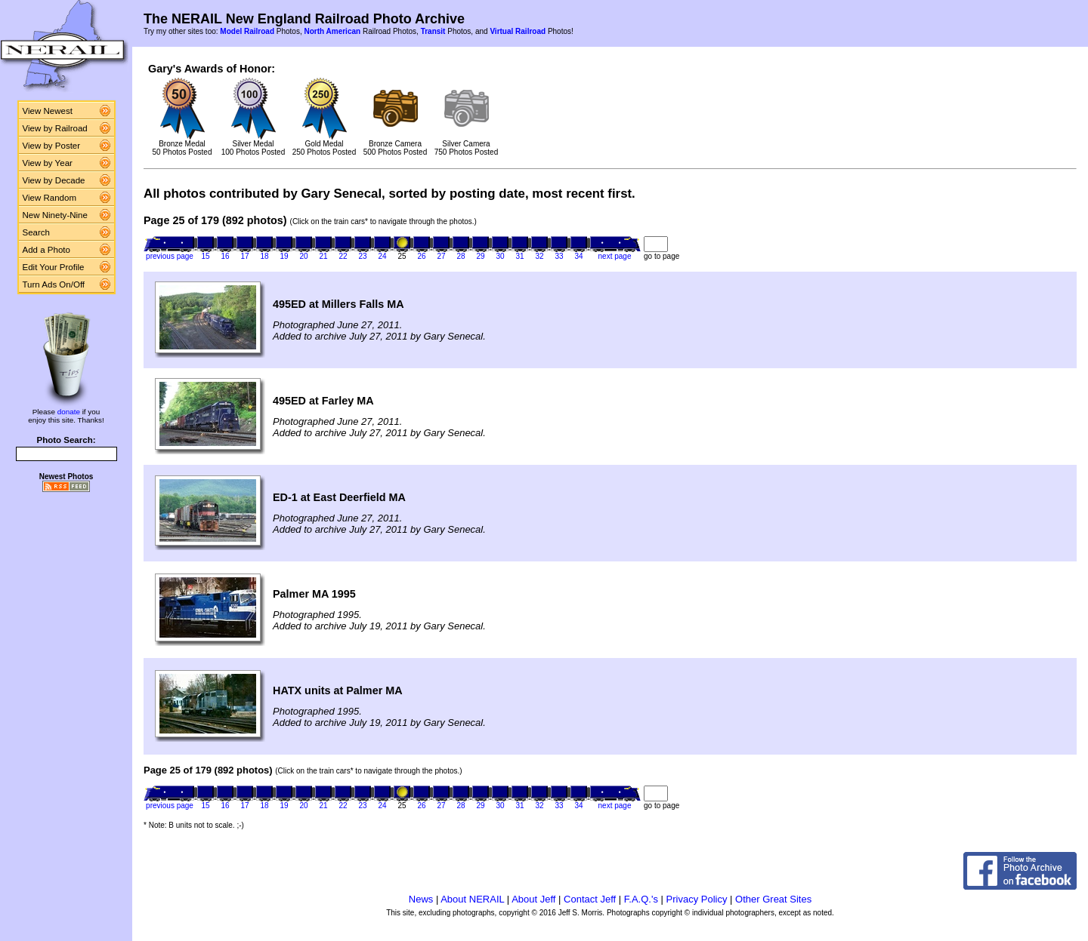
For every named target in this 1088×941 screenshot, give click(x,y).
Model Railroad (247, 31)
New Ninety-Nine (55, 215)
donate (68, 411)
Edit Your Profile (54, 267)
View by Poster (52, 145)
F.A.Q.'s (641, 899)
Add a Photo (46, 249)
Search (37, 232)
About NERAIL (472, 899)
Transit (433, 31)
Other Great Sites (773, 899)
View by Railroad (55, 128)
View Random (49, 197)
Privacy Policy (697, 899)
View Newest (48, 110)
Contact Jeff (590, 899)
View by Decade (54, 180)
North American (332, 31)
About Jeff (533, 899)
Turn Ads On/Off (54, 284)
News (421, 899)
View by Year (48, 163)
